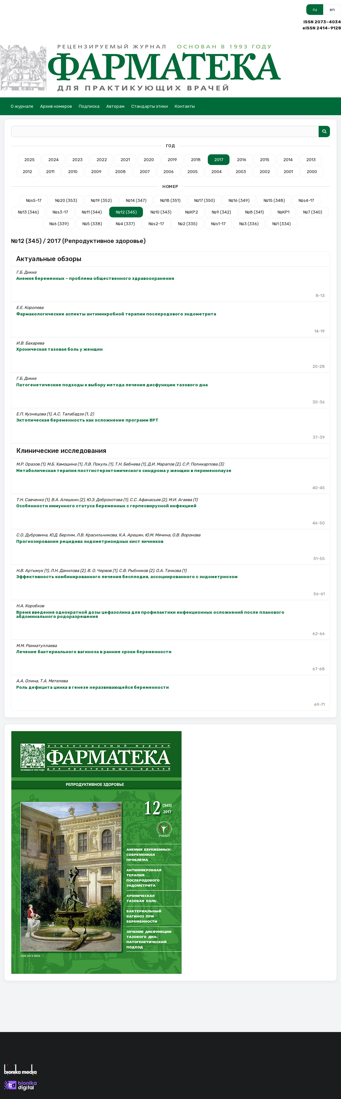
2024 (53, 159)
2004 (216, 171)
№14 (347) (136, 200)
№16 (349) (239, 200)
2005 (192, 171)
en (332, 9)
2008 (120, 171)
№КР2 (191, 212)
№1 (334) (281, 223)
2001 (288, 171)
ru (315, 9)
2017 (218, 159)
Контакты (185, 106)
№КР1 (283, 212)
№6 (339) (59, 223)
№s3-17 (60, 212)
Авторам (115, 106)
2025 (29, 159)
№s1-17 (218, 223)
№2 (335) (187, 223)
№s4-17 (306, 200)
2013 (311, 159)
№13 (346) (28, 212)
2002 (265, 171)
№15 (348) (274, 200)
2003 (241, 171)
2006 (168, 171)
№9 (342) (221, 212)
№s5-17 (33, 200)
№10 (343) (160, 212)
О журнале (22, 106)
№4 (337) (125, 223)
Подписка (89, 106)
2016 (241, 159)
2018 (196, 159)
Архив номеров (56, 106)
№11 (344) (92, 212)
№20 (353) (66, 200)
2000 (312, 171)
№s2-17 (156, 223)
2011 (50, 171)
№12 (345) (126, 212)
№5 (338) (92, 223)
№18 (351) (170, 200)
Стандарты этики (149, 106)
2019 (172, 159)
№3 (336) (249, 223)
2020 (149, 159)
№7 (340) (312, 212)
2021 (125, 159)
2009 (96, 171)
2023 (77, 159)
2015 (264, 159)
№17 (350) (204, 200)
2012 (27, 171)
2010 (72, 171)
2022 (102, 159)
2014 (288, 159)
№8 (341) (254, 212)
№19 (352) (101, 200)
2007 (145, 171)
